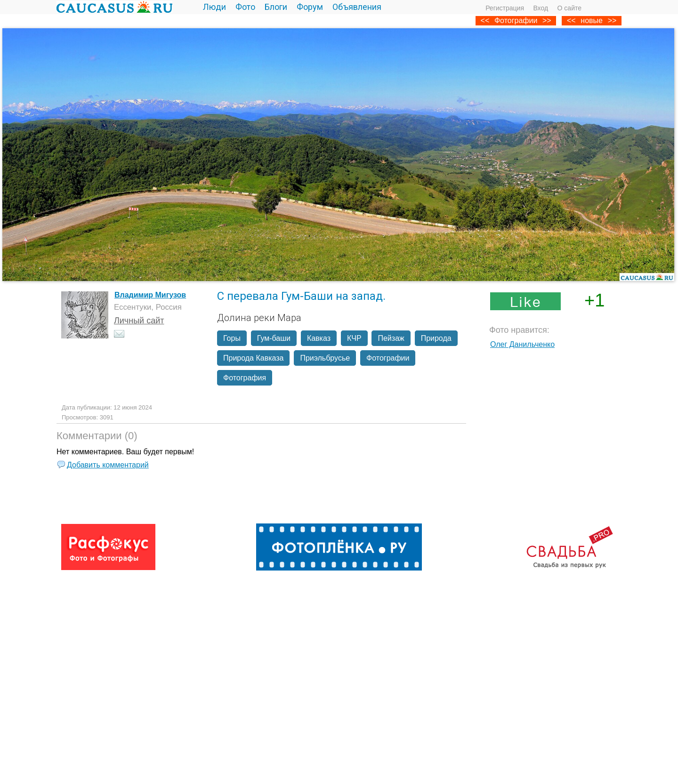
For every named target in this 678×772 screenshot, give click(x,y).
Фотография (244, 378)
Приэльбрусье (325, 358)
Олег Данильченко (522, 344)
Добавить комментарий (108, 465)
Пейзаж (391, 338)
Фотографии (515, 20)
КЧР (354, 338)
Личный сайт (139, 320)
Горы (232, 338)
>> (612, 20)
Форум (310, 7)
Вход (540, 8)
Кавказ (319, 338)
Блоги (276, 7)
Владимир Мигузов (150, 295)
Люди (214, 7)
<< (571, 20)
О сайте (569, 8)
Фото (245, 7)
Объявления (356, 7)
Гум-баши (274, 338)
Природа (436, 338)
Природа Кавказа (253, 358)
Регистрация (504, 8)
